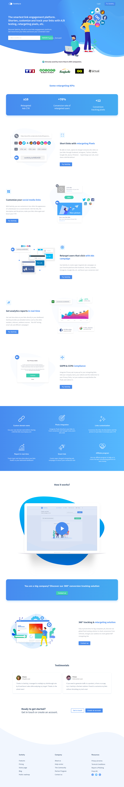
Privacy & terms (97, 754)
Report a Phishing (98, 761)
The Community (60, 761)
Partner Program (60, 764)
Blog (20, 764)
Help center (59, 758)
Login (99, 4)
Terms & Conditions (98, 758)
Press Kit (95, 765)
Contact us (58, 768)
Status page (23, 761)
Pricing (21, 758)
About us (58, 754)
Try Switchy (110, 4)
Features (22, 754)
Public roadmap (24, 768)
